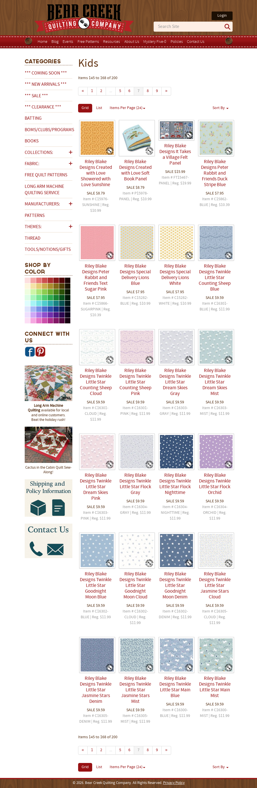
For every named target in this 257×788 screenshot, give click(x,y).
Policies (177, 42)
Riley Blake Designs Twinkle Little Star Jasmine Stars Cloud (215, 586)
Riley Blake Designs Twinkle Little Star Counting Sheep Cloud (96, 382)
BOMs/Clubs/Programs (48, 130)
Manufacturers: (42, 204)
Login (222, 16)
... (110, 91)
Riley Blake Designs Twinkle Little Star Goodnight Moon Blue (95, 586)
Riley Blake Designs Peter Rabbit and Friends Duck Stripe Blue (214, 173)
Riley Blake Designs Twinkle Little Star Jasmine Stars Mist (135, 690)
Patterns (35, 215)
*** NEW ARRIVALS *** (46, 84)
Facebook (30, 351)
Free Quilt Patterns (46, 175)
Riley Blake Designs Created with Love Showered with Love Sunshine (96, 173)
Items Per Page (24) (127, 108)
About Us (131, 42)
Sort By (220, 108)
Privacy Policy (174, 783)
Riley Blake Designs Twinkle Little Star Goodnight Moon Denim (175, 586)
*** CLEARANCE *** (43, 107)
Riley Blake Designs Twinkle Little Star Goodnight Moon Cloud (135, 586)
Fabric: (32, 164)
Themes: (33, 227)
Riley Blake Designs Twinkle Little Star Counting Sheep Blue (215, 278)
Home (42, 42)
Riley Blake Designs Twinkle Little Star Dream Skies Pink (95, 487)
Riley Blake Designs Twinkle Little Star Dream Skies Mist (215, 382)
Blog (55, 42)
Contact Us (195, 42)
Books (31, 141)
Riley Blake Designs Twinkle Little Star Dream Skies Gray (175, 382)
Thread (32, 238)
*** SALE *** (36, 96)
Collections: (39, 152)
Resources (111, 42)
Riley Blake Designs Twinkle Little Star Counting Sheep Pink (135, 382)
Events (68, 42)
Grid (85, 108)
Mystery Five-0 (154, 42)
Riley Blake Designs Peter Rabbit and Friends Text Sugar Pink (95, 278)
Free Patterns (88, 42)
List (99, 108)
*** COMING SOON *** (46, 73)
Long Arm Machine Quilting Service (44, 189)
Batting (33, 118)
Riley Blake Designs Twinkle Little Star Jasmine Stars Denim (95, 690)
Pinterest (40, 351)
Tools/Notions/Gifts (48, 249)
